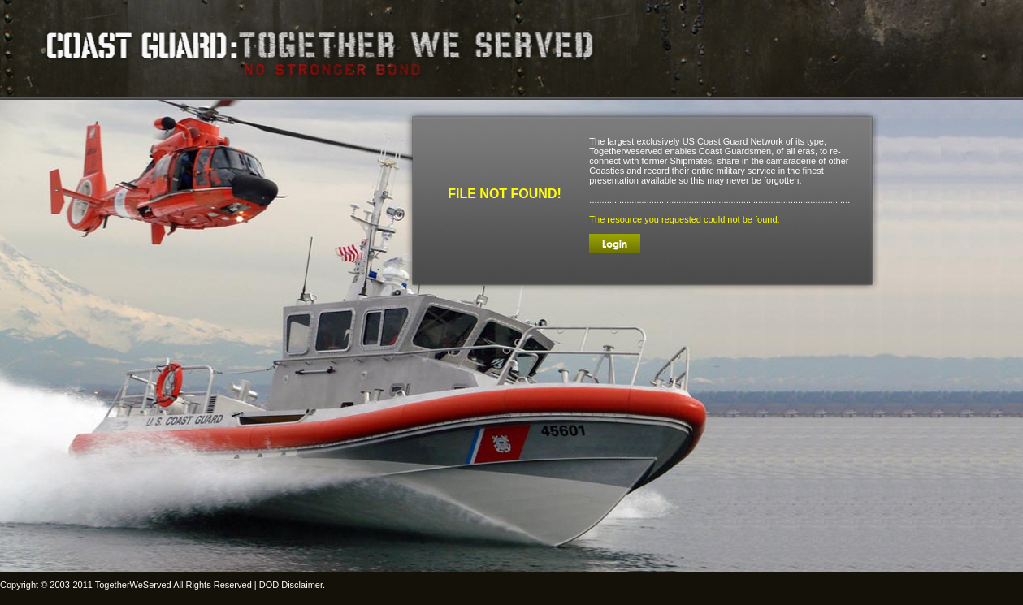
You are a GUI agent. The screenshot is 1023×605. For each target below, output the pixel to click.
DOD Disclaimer (291, 585)
